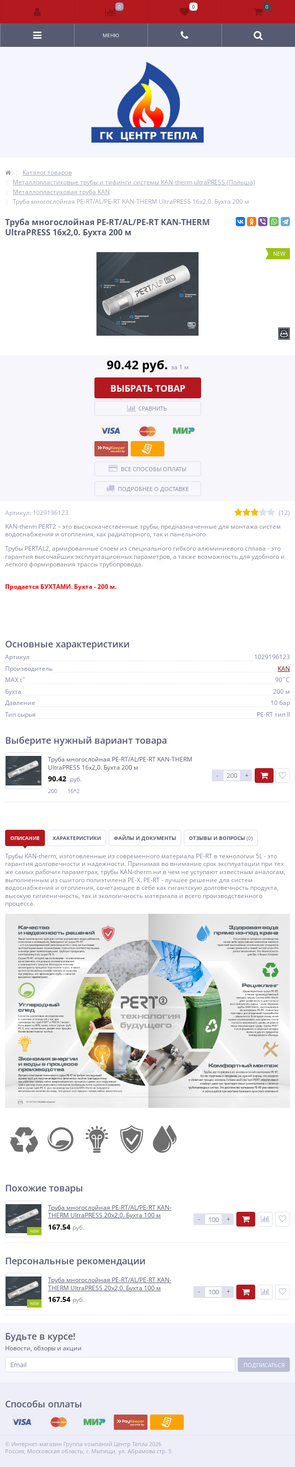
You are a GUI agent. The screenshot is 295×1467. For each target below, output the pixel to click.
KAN (284, 668)
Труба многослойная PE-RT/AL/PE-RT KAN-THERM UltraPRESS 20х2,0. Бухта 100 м (109, 1211)
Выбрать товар (147, 388)
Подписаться (264, 1365)
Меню (111, 35)
